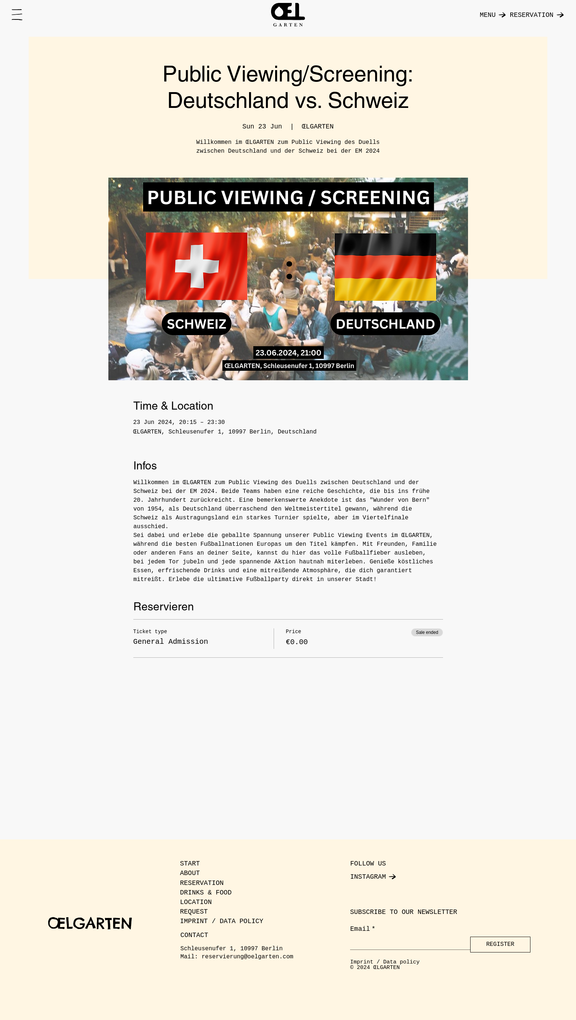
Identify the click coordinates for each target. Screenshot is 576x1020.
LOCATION (196, 902)
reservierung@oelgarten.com (248, 957)
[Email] (408, 943)
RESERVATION (202, 883)
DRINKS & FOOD (205, 892)
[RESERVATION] (532, 15)
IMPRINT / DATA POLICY (221, 921)
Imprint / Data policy (385, 962)
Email (362, 929)
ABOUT (190, 873)
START (190, 863)
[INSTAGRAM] (387, 877)
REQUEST (194, 911)
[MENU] (489, 15)
